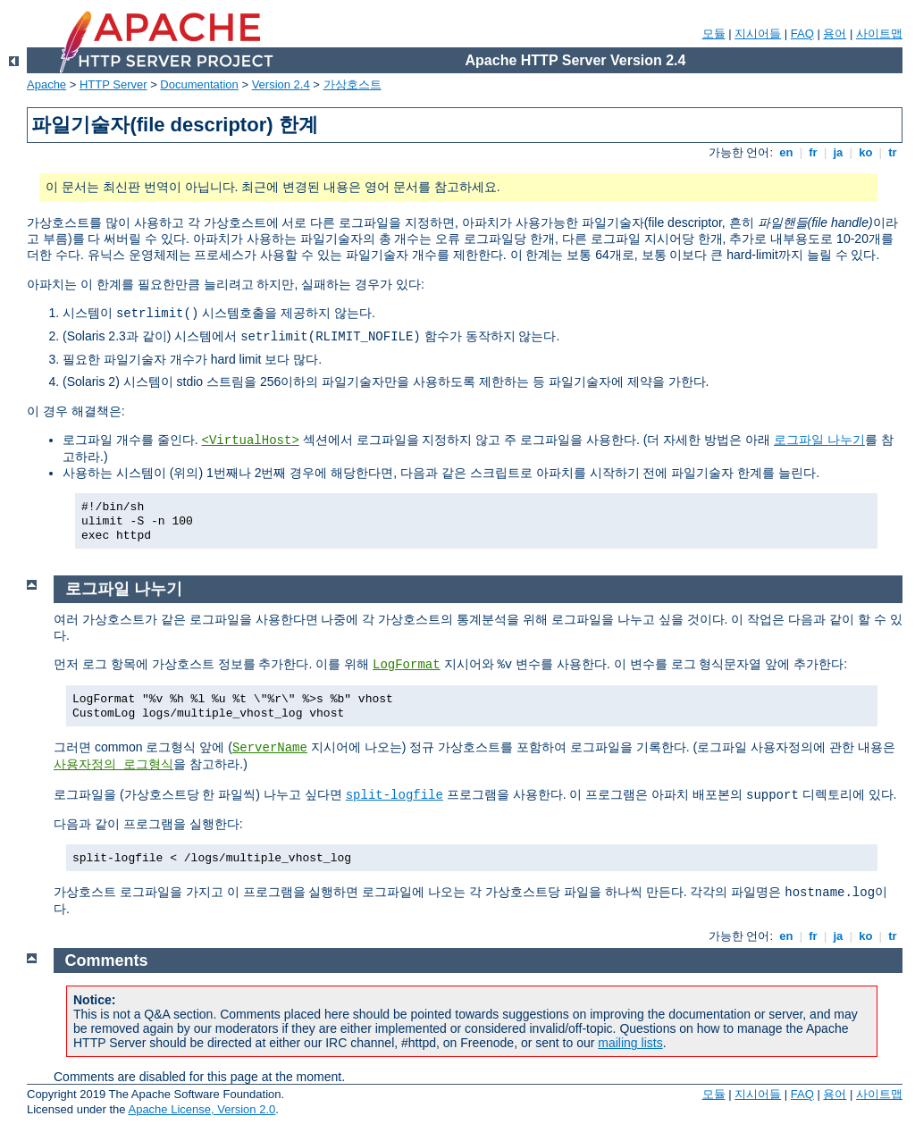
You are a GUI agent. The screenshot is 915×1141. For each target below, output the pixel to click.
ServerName (269, 748)
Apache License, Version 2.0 (201, 1109)
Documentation (199, 84)
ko (866, 152)
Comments (106, 960)
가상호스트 (352, 84)
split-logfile (394, 795)
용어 (834, 33)
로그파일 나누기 (819, 439)
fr (813, 152)
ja (838, 152)
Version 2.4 (281, 84)
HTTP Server (113, 84)
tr (893, 152)
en (786, 152)
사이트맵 (879, 33)
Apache (46, 84)
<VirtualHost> (250, 440)
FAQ (802, 33)
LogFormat (407, 665)
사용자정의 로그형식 (113, 765)
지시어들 (758, 33)
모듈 (714, 33)
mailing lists (630, 1043)
